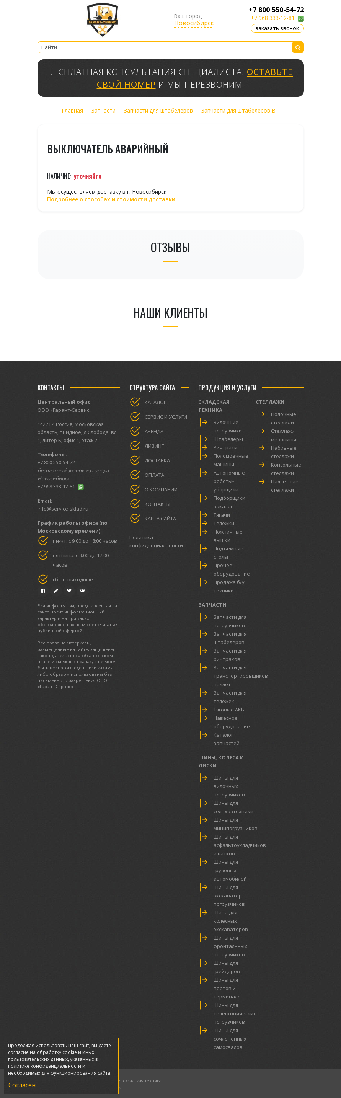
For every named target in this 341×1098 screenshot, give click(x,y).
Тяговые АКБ (229, 709)
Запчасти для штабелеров (158, 110)
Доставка (157, 460)
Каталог (155, 402)
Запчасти (103, 110)
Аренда (154, 431)
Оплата (154, 475)
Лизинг (154, 445)
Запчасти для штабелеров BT (240, 110)
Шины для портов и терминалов (229, 988)
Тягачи (222, 514)
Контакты (157, 504)
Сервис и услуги (166, 416)
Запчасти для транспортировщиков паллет (241, 676)
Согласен (22, 1085)
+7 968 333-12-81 (273, 17)
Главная (72, 110)
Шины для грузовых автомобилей (230, 870)
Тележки (224, 523)
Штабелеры (228, 439)
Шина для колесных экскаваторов (231, 921)
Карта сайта (160, 518)
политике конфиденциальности (44, 1066)
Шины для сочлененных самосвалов (230, 1039)
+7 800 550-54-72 (276, 9)
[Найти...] (171, 47)
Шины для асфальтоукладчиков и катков (240, 845)
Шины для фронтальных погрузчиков (230, 946)
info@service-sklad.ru (63, 508)
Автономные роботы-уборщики (229, 481)
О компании (161, 489)
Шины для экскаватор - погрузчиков (229, 895)
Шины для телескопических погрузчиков (235, 1013)
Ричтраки (225, 447)
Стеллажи (270, 401)
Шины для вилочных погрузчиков (229, 786)
